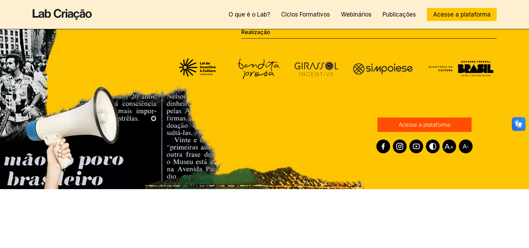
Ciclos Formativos (305, 14)
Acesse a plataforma (462, 14)
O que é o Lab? (249, 14)
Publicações (399, 14)
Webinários (356, 14)
